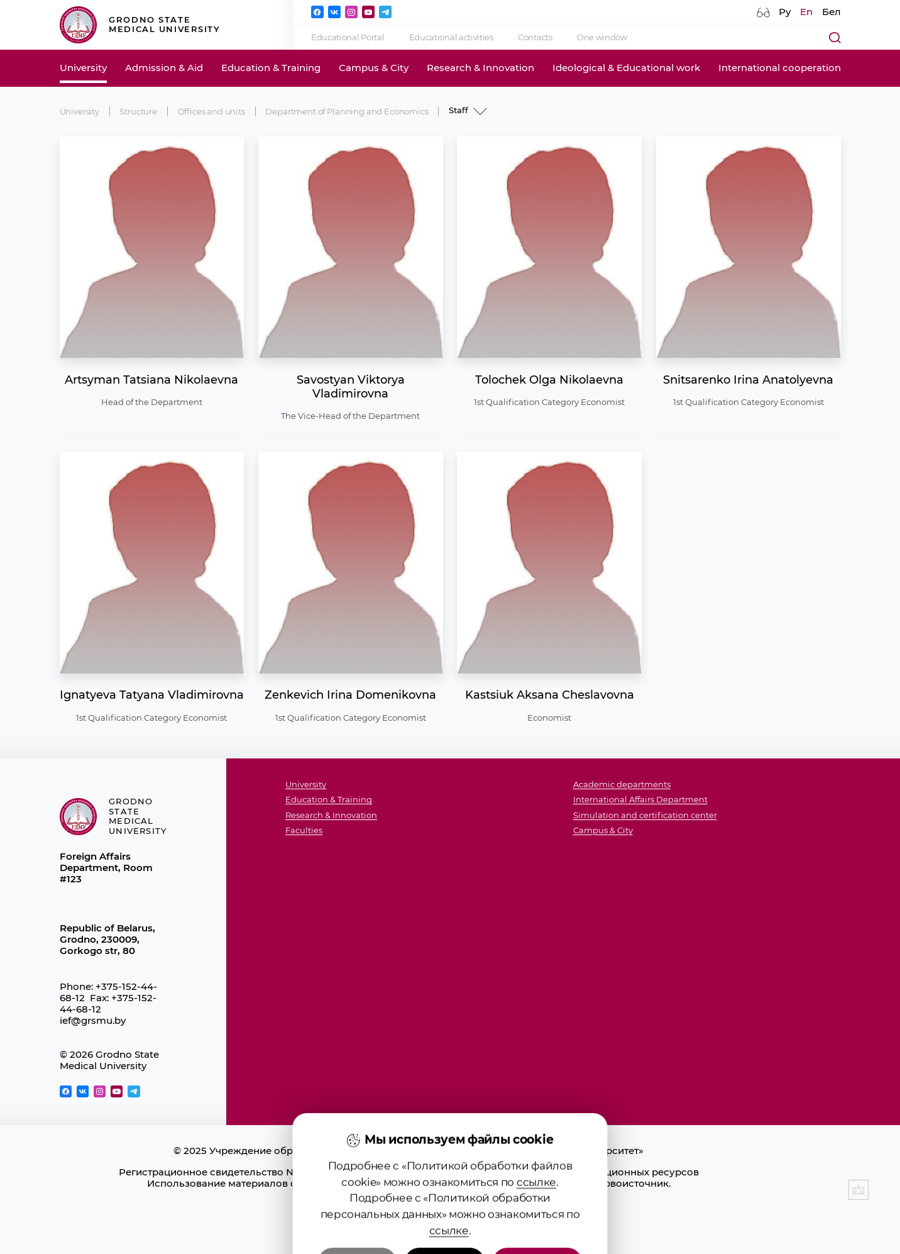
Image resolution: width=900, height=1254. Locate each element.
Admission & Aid (164, 68)
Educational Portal (347, 37)
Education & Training (271, 68)
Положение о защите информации (408, 1195)
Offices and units (211, 111)
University (83, 68)
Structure (138, 111)
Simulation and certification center (645, 815)
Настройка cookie (409, 1229)
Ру (785, 12)
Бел (831, 12)
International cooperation (779, 68)
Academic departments (622, 784)
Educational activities (451, 37)
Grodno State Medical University (140, 24)
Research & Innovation (480, 68)
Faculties (303, 830)
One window (602, 37)
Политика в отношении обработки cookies (408, 1206)
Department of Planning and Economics (346, 111)
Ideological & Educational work (626, 68)
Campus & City (374, 68)
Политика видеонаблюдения (409, 1217)
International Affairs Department (640, 799)
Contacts (535, 37)
